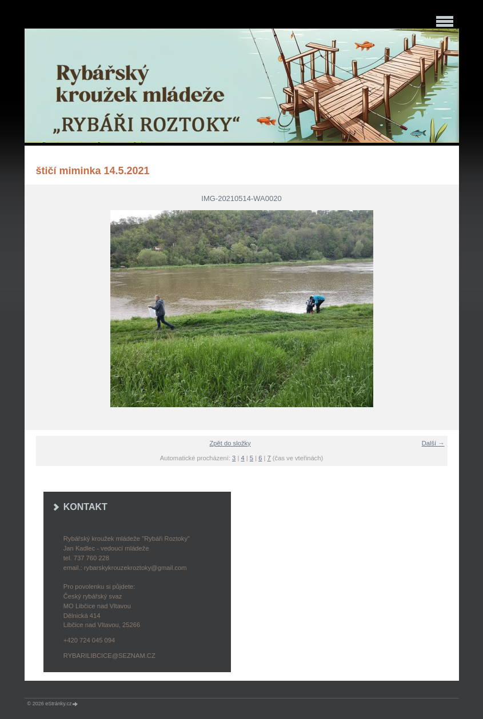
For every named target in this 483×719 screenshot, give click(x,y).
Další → (433, 443)
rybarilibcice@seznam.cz (109, 655)
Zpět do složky (230, 443)
